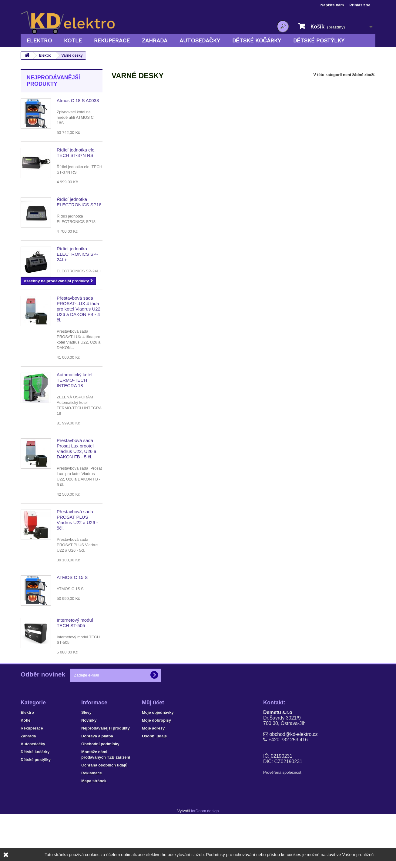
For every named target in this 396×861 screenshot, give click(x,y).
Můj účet (153, 739)
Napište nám (332, 5)
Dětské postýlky (318, 40)
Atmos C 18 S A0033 (78, 100)
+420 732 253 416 (287, 776)
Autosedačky (200, 40)
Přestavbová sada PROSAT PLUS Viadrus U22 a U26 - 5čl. (77, 519)
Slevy (86, 748)
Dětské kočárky (256, 40)
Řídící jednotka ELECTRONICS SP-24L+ (77, 254)
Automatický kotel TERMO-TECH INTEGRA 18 (74, 380)
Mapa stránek (93, 817)
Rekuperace (112, 40)
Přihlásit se (359, 5)
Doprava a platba (97, 772)
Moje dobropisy (156, 756)
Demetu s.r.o (277, 748)
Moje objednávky (158, 748)
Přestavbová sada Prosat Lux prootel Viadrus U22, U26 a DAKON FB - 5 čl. (76, 448)
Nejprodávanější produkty (53, 81)
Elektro (39, 40)
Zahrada (154, 40)
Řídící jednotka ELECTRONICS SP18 (79, 202)
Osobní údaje (154, 772)
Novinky (89, 756)
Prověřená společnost (282, 808)
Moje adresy (153, 764)
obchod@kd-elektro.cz (293, 770)
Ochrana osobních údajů (104, 801)
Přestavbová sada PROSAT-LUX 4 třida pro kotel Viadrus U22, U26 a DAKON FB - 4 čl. (79, 308)
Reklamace (91, 809)
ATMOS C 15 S (72, 577)
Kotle (73, 40)
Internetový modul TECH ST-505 (75, 622)
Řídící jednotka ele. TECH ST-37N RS (76, 152)
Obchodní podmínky (100, 780)
